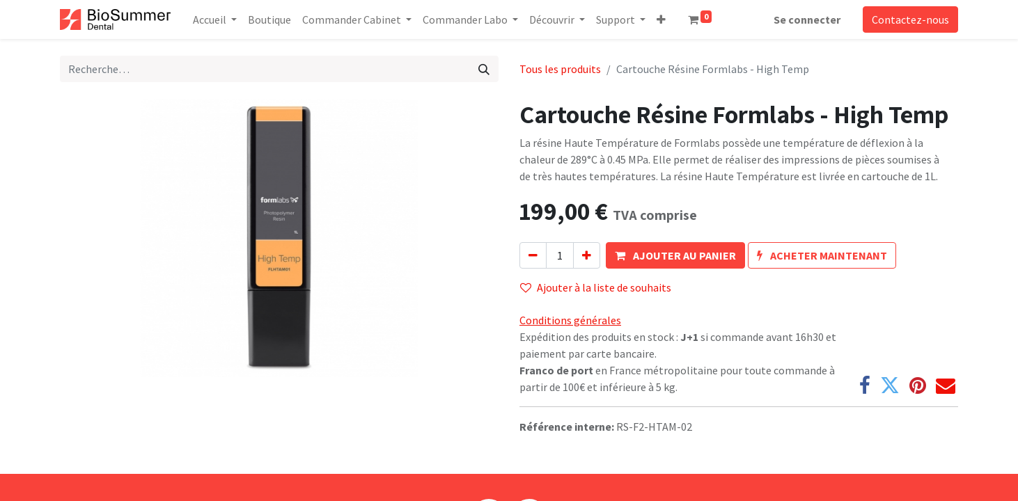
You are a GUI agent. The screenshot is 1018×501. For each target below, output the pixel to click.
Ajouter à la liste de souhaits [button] (595, 287)
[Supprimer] (533, 255)
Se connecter (807, 19)
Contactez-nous (910, 19)
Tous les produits (560, 69)
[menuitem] (269, 19)
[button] (661, 19)
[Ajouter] (586, 255)
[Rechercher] (484, 69)
